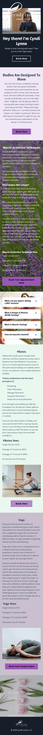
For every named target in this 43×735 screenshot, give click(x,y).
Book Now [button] (21, 58)
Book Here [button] (21, 131)
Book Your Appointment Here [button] (21, 281)
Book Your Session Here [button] (21, 666)
